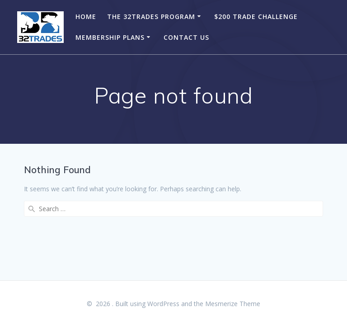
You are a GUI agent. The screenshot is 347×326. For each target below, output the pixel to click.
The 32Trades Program (151, 16)
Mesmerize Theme (232, 303)
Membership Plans (110, 37)
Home (85, 16)
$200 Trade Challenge (256, 16)
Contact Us (186, 37)
